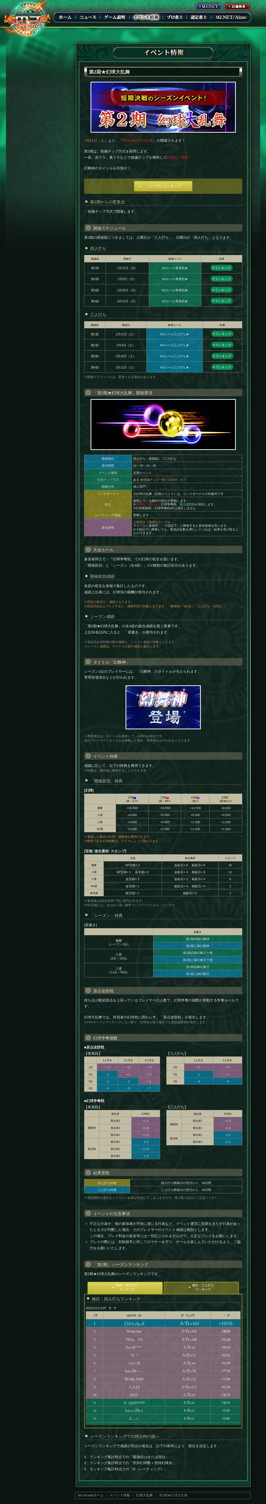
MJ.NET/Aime (231, 16)
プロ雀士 (175, 16)
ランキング (223, 268)
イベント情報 (146, 16)
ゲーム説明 (114, 16)
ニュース (88, 16)
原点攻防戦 (187, 504)
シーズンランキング (165, 186)
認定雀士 (199, 16)
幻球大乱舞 (144, 1495)
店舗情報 (237, 6)
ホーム (65, 16)
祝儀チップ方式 (108, 479)
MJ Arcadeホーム (91, 1495)
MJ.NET (208, 6)
